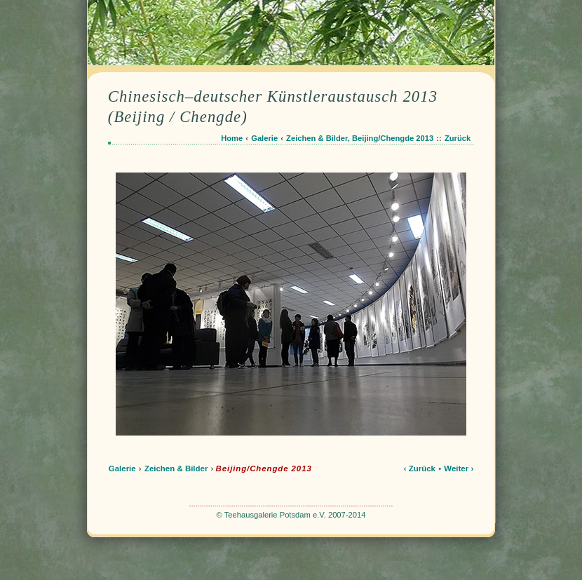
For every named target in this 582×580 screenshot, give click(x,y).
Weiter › (458, 468)
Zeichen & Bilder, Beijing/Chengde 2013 (359, 138)
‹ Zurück (419, 468)
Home (232, 138)
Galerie (264, 138)
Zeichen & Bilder (176, 468)
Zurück (458, 138)
